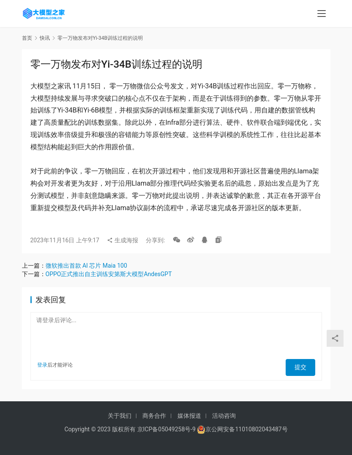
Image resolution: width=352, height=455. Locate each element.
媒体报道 (189, 415)
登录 (42, 365)
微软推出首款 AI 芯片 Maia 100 (86, 265)
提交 (303, 365)
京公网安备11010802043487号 (246, 429)
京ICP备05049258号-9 (166, 429)
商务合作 (154, 415)
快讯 (45, 38)
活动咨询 (224, 415)
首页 (27, 38)
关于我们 (119, 415)
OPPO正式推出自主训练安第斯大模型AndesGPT (109, 274)
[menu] (321, 13)
